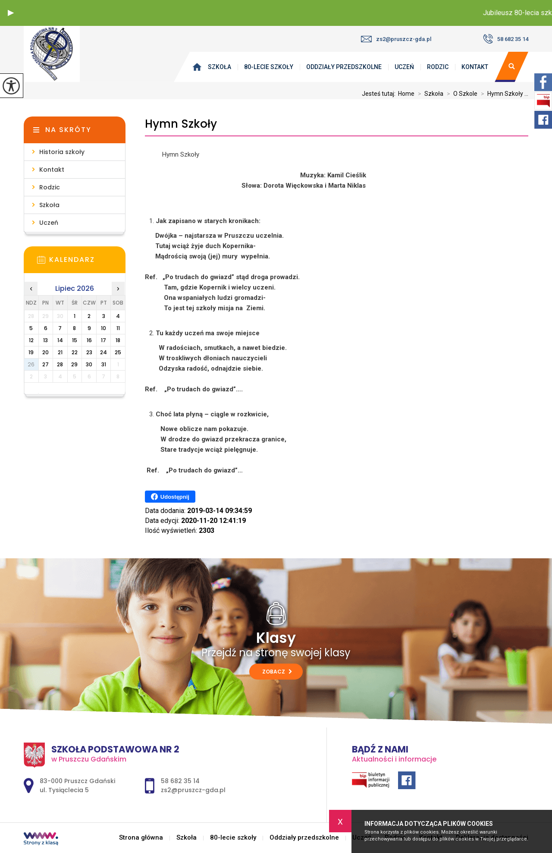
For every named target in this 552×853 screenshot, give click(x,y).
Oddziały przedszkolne (344, 66)
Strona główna (198, 67)
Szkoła (219, 66)
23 (89, 352)
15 (74, 340)
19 (31, 352)
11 (118, 328)
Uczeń (404, 66)
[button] (11, 13)
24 (103, 352)
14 (60, 340)
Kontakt (474, 66)
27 (45, 364)
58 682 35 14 (505, 39)
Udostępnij (170, 496)
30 (89, 364)
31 (103, 364)
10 (103, 328)
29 (74, 364)
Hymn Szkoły (181, 124)
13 (45, 340)
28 (60, 364)
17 (103, 340)
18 (118, 340)
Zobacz (277, 671)
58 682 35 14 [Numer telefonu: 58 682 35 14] (180, 781)
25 (118, 352)
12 (31, 340)
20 (45, 352)
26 (31, 364)
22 (75, 352)
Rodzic (437, 66)
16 (89, 340)
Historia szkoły (62, 152)
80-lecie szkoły (268, 66)
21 (60, 352)
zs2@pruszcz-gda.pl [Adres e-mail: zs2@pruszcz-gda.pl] (193, 790)
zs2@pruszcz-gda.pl (396, 39)
